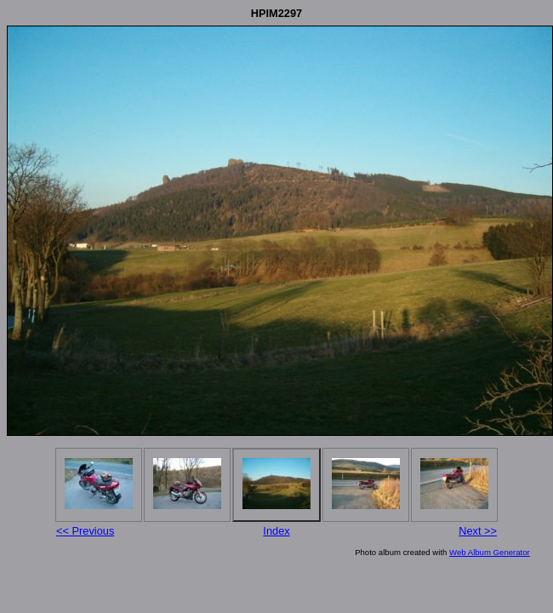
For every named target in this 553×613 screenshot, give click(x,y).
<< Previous (85, 530)
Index (276, 530)
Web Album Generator (489, 552)
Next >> (478, 530)
